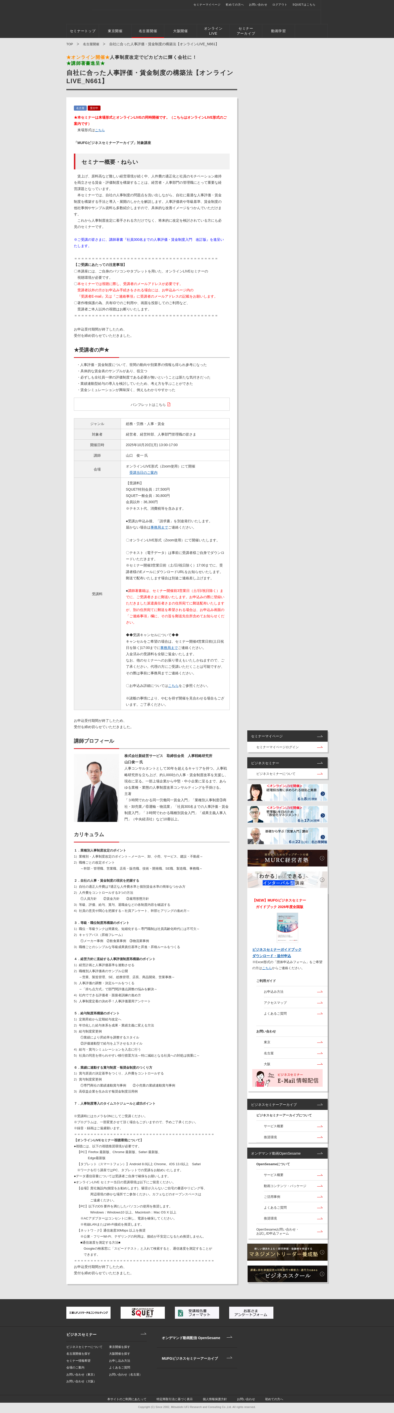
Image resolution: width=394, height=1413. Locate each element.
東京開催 (115, 31)
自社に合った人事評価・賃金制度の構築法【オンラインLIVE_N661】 (164, 44)
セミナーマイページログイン (277, 749)
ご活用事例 (272, 1199)
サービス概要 (273, 1129)
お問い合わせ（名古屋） (125, 1374)
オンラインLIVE (213, 30)
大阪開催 (180, 31)
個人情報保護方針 (217, 1400)
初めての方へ (241, 4)
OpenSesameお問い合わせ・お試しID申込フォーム (277, 1234)
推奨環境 (270, 1139)
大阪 (267, 1066)
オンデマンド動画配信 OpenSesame (188, 1334)
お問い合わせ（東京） (81, 1374)
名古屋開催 (148, 31)
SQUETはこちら (310, 4)
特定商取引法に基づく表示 (180, 1400)
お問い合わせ (265, 4)
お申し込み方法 (119, 1360)
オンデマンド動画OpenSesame (276, 1156)
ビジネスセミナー (265, 765)
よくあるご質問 (275, 1015)
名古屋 (269, 1055)
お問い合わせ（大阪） (81, 1381)
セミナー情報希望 (78, 1360)
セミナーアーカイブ (246, 30)
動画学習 (278, 31)
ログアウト (286, 4)
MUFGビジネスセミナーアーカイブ (187, 1348)
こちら (100, 130)
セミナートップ (83, 31)
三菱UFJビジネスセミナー (82, 11)
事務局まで (159, 527)
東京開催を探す (119, 1347)
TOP (69, 44)
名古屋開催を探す (78, 1353)
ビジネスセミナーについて (276, 776)
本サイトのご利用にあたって (135, 1400)
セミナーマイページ (214, 4)
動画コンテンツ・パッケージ (285, 1188)
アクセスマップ (275, 1005)
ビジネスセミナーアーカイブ (274, 1107)
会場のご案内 (75, 1367)
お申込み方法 (273, 994)
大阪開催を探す (119, 1353)
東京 (267, 1045)
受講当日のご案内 (143, 472)
